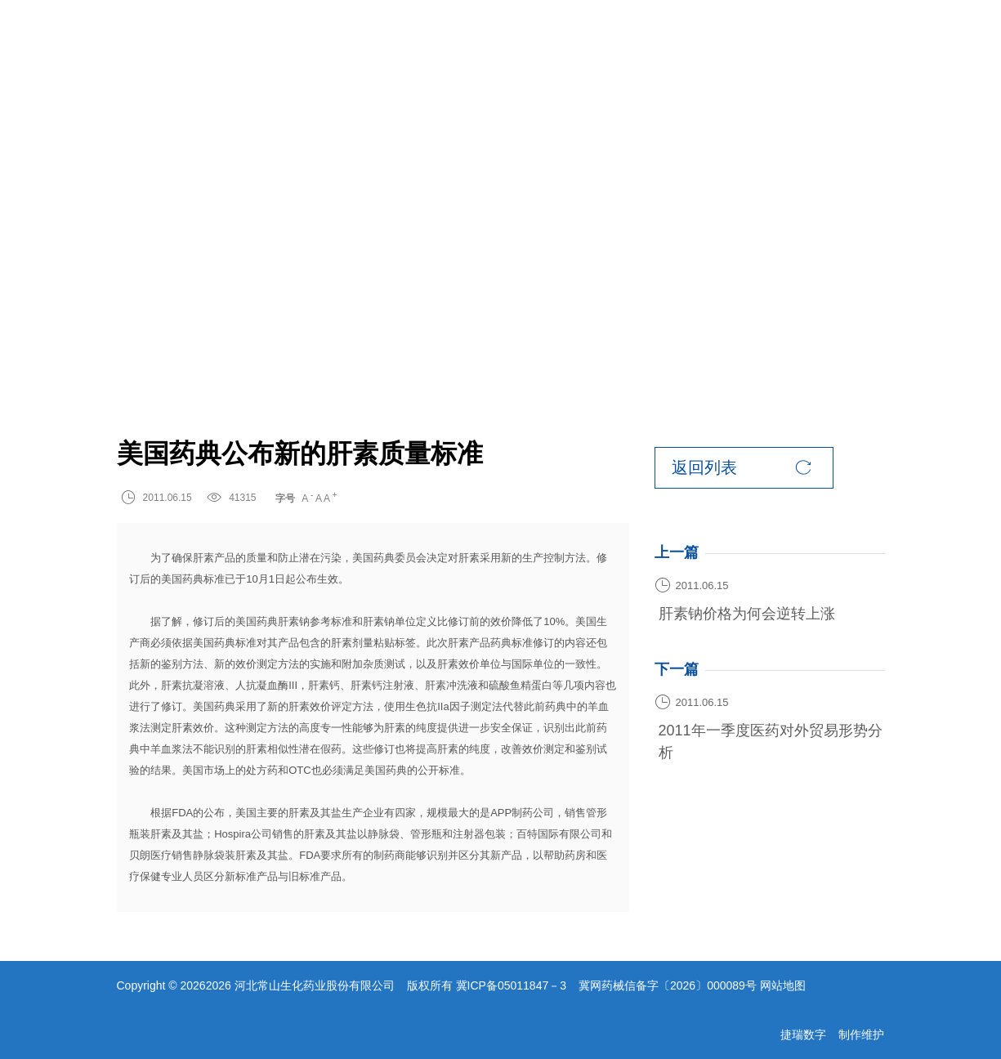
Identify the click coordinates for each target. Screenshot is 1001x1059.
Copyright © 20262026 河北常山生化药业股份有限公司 (256, 985)
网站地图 (783, 985)
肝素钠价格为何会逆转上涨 (747, 613)
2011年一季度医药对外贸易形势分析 (771, 741)
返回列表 (741, 468)
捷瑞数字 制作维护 (832, 1034)
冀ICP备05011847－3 (511, 985)
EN (819, 40)
